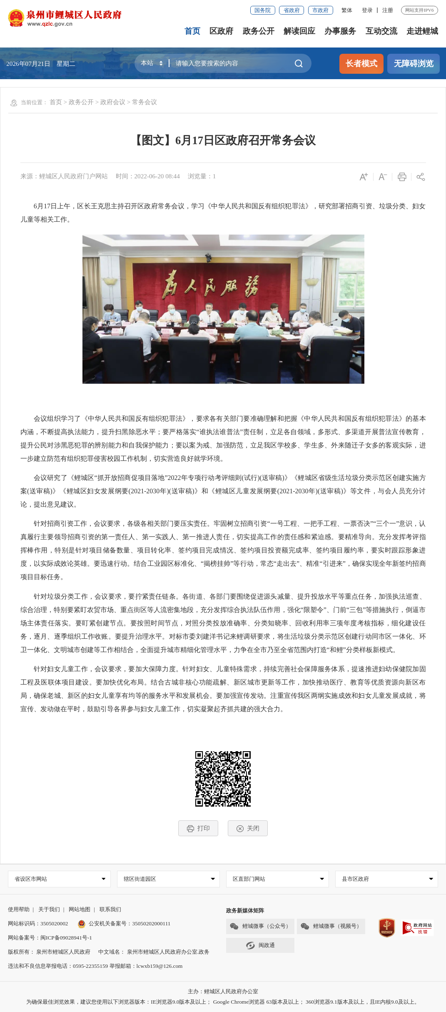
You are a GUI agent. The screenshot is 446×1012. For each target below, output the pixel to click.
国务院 (262, 10)
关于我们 (49, 909)
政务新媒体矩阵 (245, 910)
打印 (198, 828)
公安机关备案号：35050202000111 (124, 923)
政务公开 (258, 31)
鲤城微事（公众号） (260, 926)
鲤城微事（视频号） (331, 926)
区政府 (221, 31)
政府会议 (112, 101)
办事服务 (340, 31)
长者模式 (361, 63)
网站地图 (79, 909)
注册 (387, 10)
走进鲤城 (422, 31)
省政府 (292, 10)
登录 (367, 10)
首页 (192, 31)
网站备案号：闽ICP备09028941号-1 (50, 938)
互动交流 (381, 31)
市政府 (320, 10)
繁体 (346, 10)
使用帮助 (19, 909)
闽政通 (260, 945)
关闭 (248, 828)
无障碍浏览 (414, 63)
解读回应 (299, 31)
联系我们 (110, 909)
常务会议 (144, 101)
